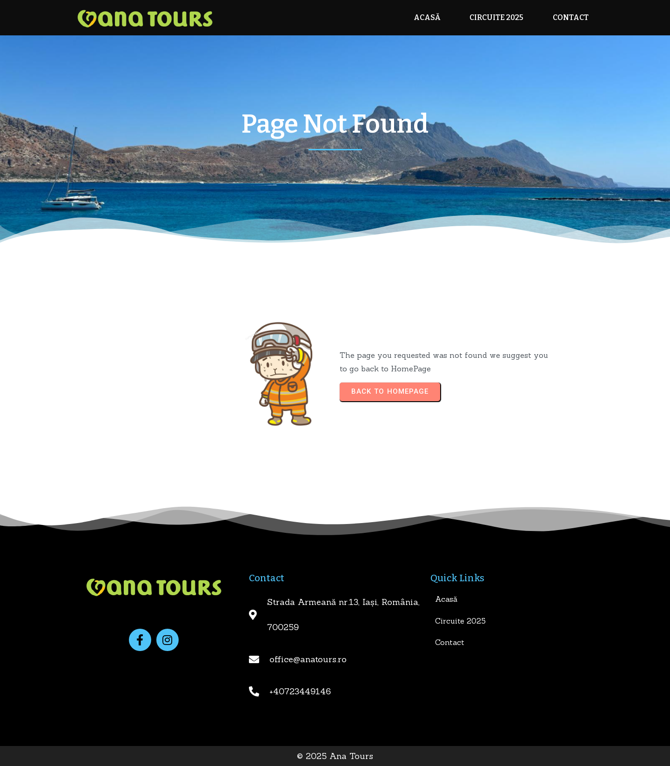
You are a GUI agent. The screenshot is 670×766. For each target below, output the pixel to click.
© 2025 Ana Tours (335, 756)
